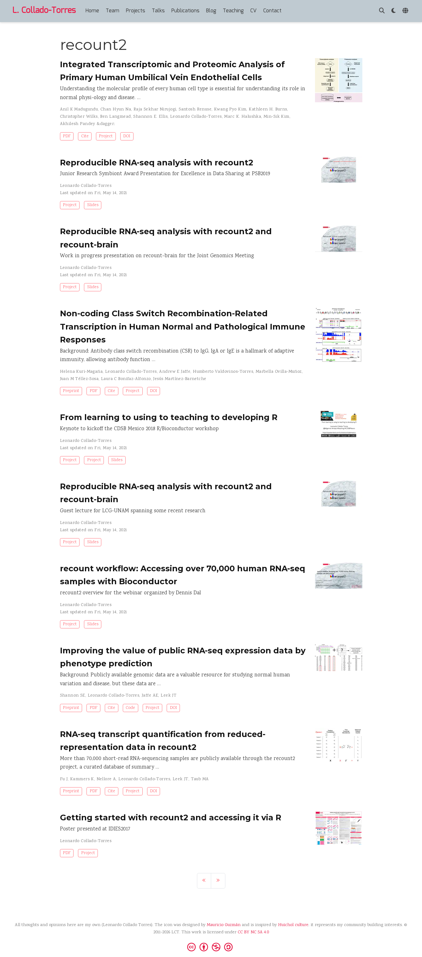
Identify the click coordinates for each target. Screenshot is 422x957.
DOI (126, 136)
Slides (92, 205)
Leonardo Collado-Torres (196, 117)
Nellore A (106, 779)
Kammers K (82, 779)
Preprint (71, 391)
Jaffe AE (150, 695)
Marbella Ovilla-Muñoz (279, 372)
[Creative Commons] (211, 946)
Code (130, 708)
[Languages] (406, 11)
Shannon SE (72, 695)
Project (106, 136)
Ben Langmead (115, 117)
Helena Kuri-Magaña (81, 372)
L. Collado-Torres (44, 10)
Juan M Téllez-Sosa (79, 379)
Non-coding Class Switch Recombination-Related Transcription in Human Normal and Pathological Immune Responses (182, 326)
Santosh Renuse (195, 109)
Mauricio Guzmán (224, 925)
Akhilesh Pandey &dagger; (87, 124)
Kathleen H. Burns (268, 109)
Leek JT (168, 695)
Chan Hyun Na (115, 109)
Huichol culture (293, 925)
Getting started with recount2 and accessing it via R (170, 817)
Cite (85, 136)
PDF (67, 136)
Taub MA (200, 779)
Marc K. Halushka (242, 117)
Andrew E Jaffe (174, 372)
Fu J (64, 779)
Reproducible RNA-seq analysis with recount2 (156, 162)
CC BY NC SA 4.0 (253, 932)
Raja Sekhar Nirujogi (155, 109)
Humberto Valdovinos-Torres (223, 372)
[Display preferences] (393, 11)
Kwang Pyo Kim (230, 109)
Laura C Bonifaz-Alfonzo (126, 379)
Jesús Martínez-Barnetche (179, 379)
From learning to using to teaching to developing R (168, 417)
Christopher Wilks (79, 117)
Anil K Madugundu (79, 109)
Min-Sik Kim (276, 117)
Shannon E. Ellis (150, 117)
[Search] (382, 11)
